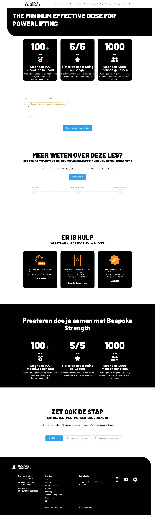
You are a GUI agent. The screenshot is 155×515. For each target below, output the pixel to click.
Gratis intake (127, 4)
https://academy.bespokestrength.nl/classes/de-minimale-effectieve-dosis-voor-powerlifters (49, 104)
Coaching (78, 4)
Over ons (58, 4)
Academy (108, 4)
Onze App (117, 4)
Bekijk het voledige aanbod (77, 128)
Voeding (100, 4)
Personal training (89, 4)
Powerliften (69, 4)
